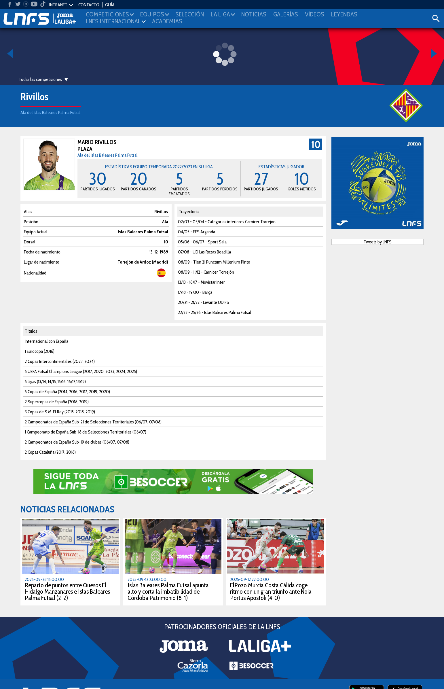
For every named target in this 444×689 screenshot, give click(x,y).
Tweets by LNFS (378, 242)
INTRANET (58, 4)
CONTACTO (88, 4)
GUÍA (110, 4)
